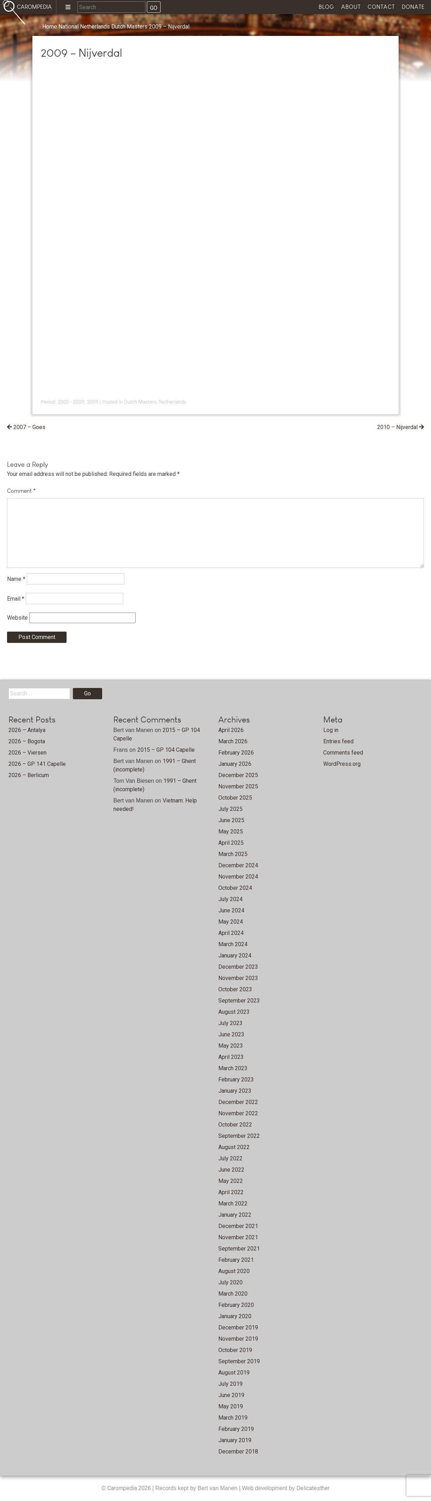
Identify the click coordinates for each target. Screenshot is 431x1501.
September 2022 (239, 1136)
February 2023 (236, 1079)
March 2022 (233, 1203)
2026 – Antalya (26, 730)
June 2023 (231, 1034)
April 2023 (231, 1057)
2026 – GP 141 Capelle (37, 764)
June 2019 (231, 1395)
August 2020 (234, 1271)
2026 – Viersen (27, 752)
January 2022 (234, 1214)
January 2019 (234, 1440)
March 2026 (233, 741)
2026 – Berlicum (28, 775)
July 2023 (230, 1023)
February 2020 (236, 1305)
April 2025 (231, 842)
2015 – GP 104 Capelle (166, 749)
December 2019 (238, 1327)
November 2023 (238, 978)
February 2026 (236, 752)
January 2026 (234, 764)
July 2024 (230, 899)
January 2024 (234, 955)
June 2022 (231, 1169)
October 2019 (235, 1350)
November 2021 (238, 1237)
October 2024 (235, 888)
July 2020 (230, 1282)
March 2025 (233, 854)
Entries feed (338, 741)
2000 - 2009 (71, 402)
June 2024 (231, 910)
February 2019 (236, 1429)
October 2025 (235, 797)
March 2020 (233, 1293)
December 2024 (238, 865)
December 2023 (238, 966)
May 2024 (230, 921)
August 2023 (234, 1012)
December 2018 (238, 1451)
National (68, 26)
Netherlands (95, 26)
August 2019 (234, 1372)
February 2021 (236, 1260)
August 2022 (234, 1147)
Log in (330, 730)
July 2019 (230, 1384)
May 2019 (230, 1406)
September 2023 (239, 1000)
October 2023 (235, 989)
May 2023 (230, 1045)
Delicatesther (313, 1488)
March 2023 (233, 1068)
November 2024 (238, 876)
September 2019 (239, 1361)
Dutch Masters (129, 26)
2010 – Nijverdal (397, 427)
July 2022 (230, 1158)
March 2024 (233, 944)
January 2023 (234, 1090)
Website (17, 617)
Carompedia (122, 1488)
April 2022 (231, 1192)
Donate (413, 7)
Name (16, 578)
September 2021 (239, 1248)
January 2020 (234, 1316)
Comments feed (343, 752)
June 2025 (231, 820)
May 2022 (230, 1181)
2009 (92, 402)
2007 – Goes (29, 427)
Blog (326, 7)
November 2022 (238, 1113)
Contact (381, 7)
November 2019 (238, 1338)
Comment (21, 491)
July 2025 (230, 809)
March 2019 (233, 1417)
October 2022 (235, 1124)
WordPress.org (342, 764)
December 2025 (238, 775)
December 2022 (238, 1102)
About (351, 7)
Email (15, 598)
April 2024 (231, 933)
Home (49, 26)
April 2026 (231, 730)
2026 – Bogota (26, 741)
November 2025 (238, 786)
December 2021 (238, 1226)
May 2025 (230, 831)
